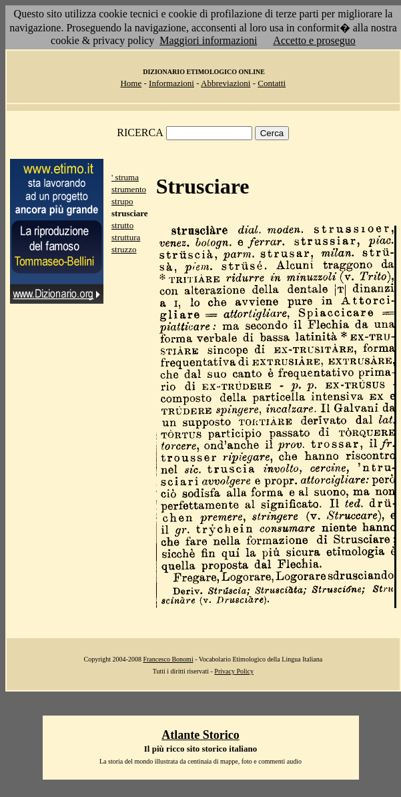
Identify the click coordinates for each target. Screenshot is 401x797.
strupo (122, 201)
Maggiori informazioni (208, 40)
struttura (125, 237)
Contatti (272, 83)
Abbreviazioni (225, 83)
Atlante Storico (200, 735)
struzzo (124, 249)
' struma (125, 177)
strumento (128, 189)
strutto (122, 225)
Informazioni (171, 83)
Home (130, 83)
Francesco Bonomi (168, 659)
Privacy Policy (234, 671)
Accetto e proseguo (314, 40)
